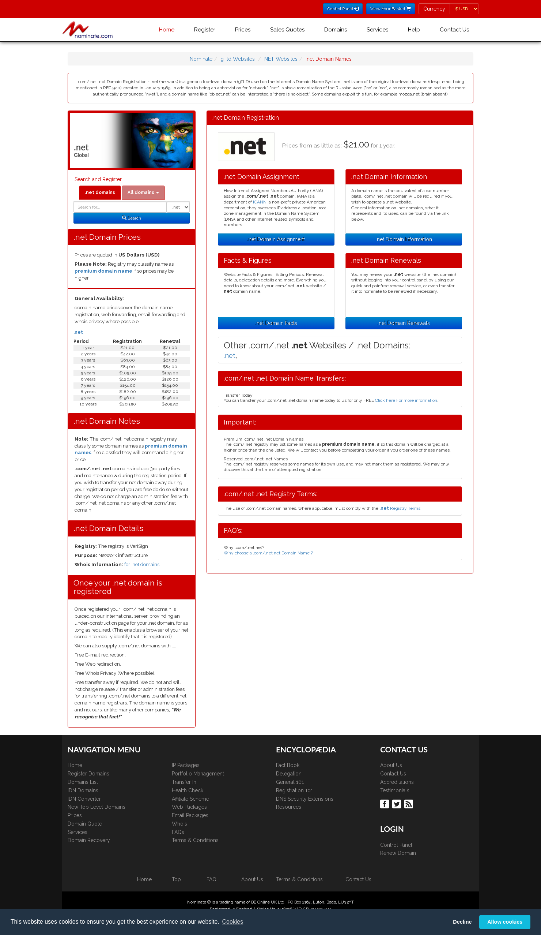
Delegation (289, 774)
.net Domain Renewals (404, 323)
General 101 (290, 782)
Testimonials (394, 790)
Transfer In (184, 782)
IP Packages (186, 765)
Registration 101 (294, 790)
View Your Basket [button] (390, 8)
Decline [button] (462, 922)
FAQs (178, 832)
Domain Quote (85, 824)
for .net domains (141, 564)
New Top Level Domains (96, 807)
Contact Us (454, 29)
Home (166, 29)
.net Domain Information (404, 239)
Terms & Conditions (195, 840)
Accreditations (397, 782)
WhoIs (179, 824)
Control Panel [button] (343, 8)
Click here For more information (406, 400)
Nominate (201, 59)
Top (176, 879)
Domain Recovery (89, 840)
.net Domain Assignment (276, 239)
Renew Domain (398, 853)
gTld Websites (237, 59)
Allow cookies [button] (504, 922)
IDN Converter (84, 799)
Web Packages (189, 807)
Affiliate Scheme (190, 799)
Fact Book (287, 765)
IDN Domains (83, 790)
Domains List (83, 782)
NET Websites (281, 59)
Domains (335, 29)
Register (204, 29)
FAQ (211, 879)
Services (377, 29)
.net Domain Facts (276, 323)
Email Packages (190, 815)
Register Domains (88, 774)
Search (131, 218)
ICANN (259, 202)
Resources (288, 807)
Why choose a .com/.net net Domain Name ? (268, 553)
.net (78, 332)
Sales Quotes (287, 29)
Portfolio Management (198, 774)
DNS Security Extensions (304, 799)
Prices (242, 29)
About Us (391, 765)
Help (414, 29)
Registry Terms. (400, 508)
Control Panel (396, 845)
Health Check (187, 790)
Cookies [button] (232, 922)
